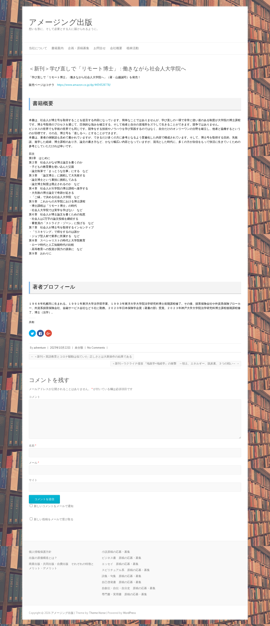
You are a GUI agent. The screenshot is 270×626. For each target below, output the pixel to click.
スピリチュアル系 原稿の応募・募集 (127, 570)
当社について (38, 48)
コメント (34, 397)
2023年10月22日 (60, 348)
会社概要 (116, 48)
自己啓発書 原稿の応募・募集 (123, 582)
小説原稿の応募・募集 (117, 552)
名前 (32, 445)
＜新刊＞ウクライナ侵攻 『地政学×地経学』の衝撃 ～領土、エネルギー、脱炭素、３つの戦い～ (175, 363)
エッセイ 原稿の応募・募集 (121, 564)
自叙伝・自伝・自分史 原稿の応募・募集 (130, 588)
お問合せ (100, 48)
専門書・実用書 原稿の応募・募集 (126, 594)
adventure (40, 348)
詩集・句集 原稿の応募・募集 (123, 576)
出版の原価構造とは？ (43, 558)
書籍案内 (57, 48)
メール (34, 463)
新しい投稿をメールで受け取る (53, 519)
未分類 (79, 348)
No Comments (96, 348)
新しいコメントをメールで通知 (53, 506)
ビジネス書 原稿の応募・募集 (123, 558)
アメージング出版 (60, 22)
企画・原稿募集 (78, 48)
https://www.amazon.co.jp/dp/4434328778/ (84, 85)
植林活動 (133, 48)
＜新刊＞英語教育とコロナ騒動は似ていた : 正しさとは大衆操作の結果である (81, 356)
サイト (33, 480)
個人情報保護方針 (40, 552)
